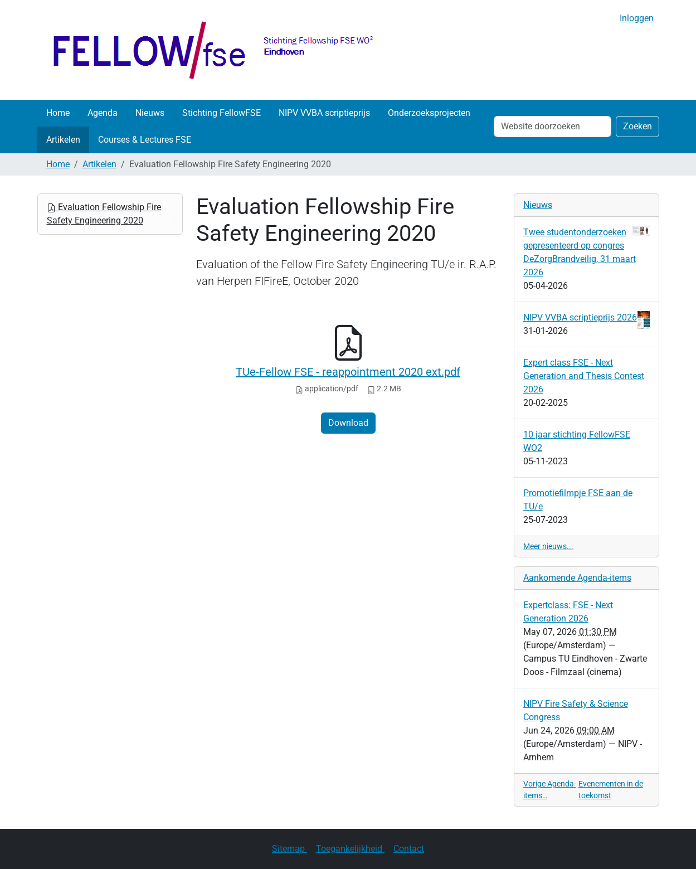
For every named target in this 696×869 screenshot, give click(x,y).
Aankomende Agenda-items (577, 577)
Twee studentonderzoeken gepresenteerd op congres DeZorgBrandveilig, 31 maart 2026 (586, 252)
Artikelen (63, 139)
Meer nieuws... (548, 546)
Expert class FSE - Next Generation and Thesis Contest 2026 (583, 376)
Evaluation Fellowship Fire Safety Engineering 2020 (104, 214)
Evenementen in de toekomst (610, 789)
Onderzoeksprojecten (429, 113)
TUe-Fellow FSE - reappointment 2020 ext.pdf (348, 371)
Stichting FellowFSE (221, 113)
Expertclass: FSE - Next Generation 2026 (568, 612)
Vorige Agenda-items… (549, 789)
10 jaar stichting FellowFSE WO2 (576, 441)
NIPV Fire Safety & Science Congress (575, 710)
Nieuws (149, 113)
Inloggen (637, 18)
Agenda (102, 113)
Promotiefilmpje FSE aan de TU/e (577, 500)
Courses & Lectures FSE (144, 139)
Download (348, 422)
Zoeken (637, 126)
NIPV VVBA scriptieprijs (324, 113)
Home (58, 113)
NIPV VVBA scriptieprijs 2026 (586, 317)
